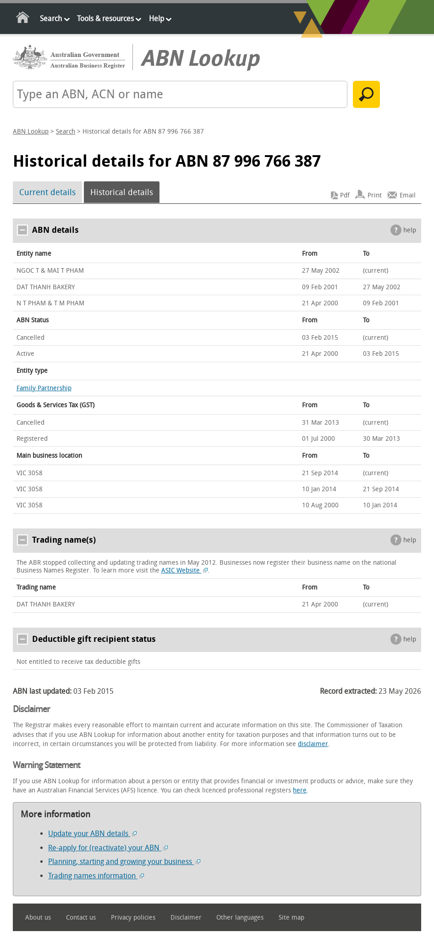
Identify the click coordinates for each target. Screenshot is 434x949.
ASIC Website (184, 570)
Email (408, 195)
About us (38, 917)
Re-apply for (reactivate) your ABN (108, 847)
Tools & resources (105, 18)
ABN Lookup (31, 131)
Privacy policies (133, 917)
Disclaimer (186, 917)
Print (375, 195)
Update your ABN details (92, 833)
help (409, 230)
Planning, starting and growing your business (124, 861)
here (300, 790)
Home (23, 19)
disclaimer (313, 744)
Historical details (121, 192)
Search (51, 18)
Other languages (240, 917)
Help (156, 18)
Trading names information (96, 875)
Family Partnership (43, 388)
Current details (47, 192)
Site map (291, 917)
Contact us (81, 917)
